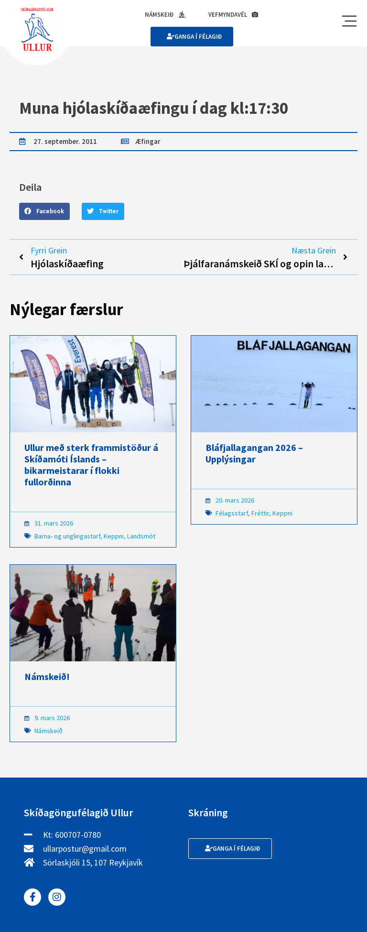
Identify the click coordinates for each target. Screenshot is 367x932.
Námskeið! (47, 676)
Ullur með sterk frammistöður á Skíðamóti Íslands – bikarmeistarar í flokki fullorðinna (91, 464)
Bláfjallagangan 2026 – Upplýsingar (254, 453)
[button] (44, 211)
